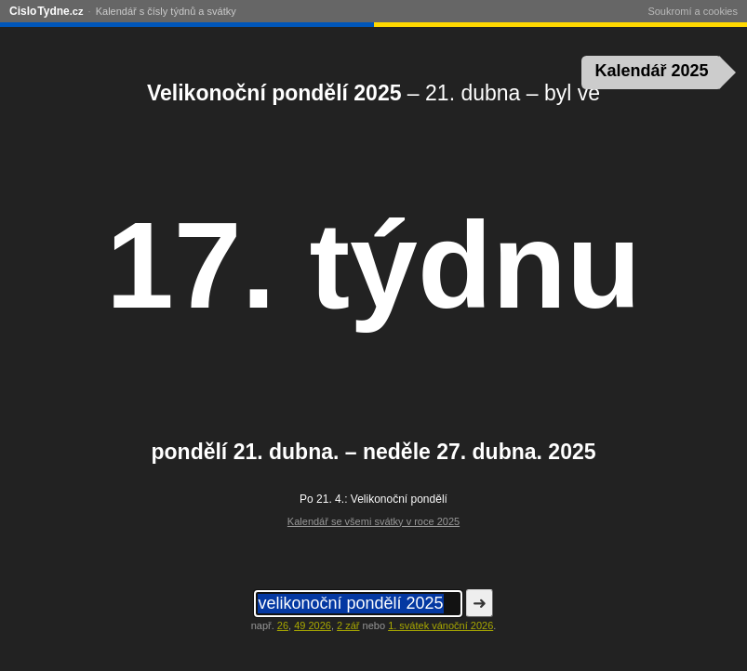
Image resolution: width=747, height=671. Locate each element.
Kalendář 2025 (652, 70)
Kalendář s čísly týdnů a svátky (166, 11)
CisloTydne (46, 11)
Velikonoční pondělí (399, 499)
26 (282, 625)
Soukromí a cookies (692, 11)
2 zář (348, 625)
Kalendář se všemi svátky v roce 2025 (373, 521)
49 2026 (312, 625)
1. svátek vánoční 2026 (440, 625)
